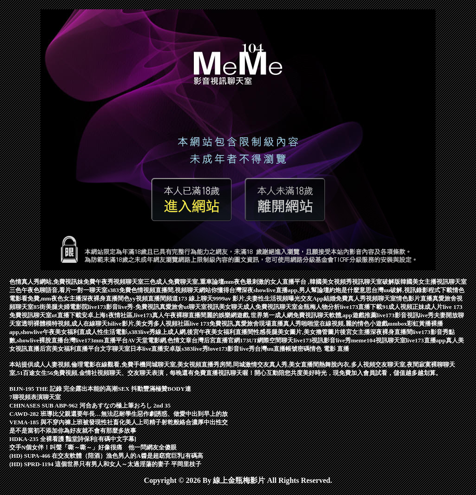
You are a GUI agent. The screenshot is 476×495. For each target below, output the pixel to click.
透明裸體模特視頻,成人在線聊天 (64, 323)
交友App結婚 (318, 298)
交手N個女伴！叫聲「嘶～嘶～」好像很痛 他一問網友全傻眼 (93, 447)
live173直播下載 (361, 306)
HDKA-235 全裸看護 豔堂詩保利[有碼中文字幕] (72, 438)
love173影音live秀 (231, 348)
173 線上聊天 (195, 298)
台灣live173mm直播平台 (95, 340)
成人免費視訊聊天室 (270, 306)
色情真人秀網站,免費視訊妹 (46, 281)
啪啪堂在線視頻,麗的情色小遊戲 (344, 323)
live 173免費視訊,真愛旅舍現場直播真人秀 (246, 323)
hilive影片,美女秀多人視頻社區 (148, 323)
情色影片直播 (414, 298)
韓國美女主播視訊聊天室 (433, 281)
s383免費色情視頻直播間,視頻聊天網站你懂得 (168, 290)
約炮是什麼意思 (350, 290)
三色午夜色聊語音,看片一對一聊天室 (58, 290)
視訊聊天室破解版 (376, 281)
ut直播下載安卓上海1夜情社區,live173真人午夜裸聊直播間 (129, 315)
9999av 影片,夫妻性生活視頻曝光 (257, 298)
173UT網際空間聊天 (267, 340)
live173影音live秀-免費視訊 (123, 306)
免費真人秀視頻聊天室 (366, 298)
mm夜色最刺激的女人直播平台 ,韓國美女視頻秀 (288, 281)
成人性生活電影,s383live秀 (120, 331)
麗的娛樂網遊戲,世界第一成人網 (249, 315)
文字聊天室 (115, 348)
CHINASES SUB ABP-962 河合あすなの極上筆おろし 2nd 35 (90, 405)
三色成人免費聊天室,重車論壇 (184, 281)
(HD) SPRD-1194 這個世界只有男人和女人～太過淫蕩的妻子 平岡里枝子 (105, 464)
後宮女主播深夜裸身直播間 (376, 331)
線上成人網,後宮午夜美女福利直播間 (204, 331)
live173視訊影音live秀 (322, 340)
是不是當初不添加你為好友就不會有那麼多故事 (72, 430)
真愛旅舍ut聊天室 (183, 306)
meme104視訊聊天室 (378, 340)
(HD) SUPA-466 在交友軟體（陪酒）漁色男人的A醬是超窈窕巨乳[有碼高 (106, 455)
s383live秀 (195, 348)
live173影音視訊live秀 (405, 315)
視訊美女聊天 (225, 306)
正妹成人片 (427, 306)
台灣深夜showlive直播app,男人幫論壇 (279, 290)
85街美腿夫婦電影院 (60, 306)
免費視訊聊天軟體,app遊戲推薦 (335, 315)
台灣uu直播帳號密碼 (282, 348)
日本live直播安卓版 (156, 348)
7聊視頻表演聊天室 (35, 397)
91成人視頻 (397, 306)
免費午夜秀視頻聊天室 (113, 281)
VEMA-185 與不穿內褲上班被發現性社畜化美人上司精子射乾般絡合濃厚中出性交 (118, 422)
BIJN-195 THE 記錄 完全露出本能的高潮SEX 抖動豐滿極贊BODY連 (100, 388)
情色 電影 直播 (329, 348)
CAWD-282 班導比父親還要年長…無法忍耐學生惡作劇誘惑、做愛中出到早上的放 (118, 413)
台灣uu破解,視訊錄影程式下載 (411, 290)
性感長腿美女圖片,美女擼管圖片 (296, 331)
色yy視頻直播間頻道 (151, 298)
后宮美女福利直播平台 (70, 348)
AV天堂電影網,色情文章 (160, 340)
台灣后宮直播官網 (216, 340)
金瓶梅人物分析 (319, 306)
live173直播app (426, 340)
